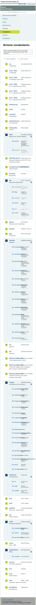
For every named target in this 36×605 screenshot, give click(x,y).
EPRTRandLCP (14, 158)
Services (4, 35)
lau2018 (12, 508)
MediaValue (17, 429)
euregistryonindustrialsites (15, 167)
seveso (11, 562)
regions (16, 533)
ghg (10, 233)
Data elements (6, 25)
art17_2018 (13, 98)
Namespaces (6, 38)
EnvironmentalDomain (17, 407)
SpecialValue (17, 455)
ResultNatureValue (17, 442)
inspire (11, 382)
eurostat (12, 173)
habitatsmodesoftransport (17, 324)
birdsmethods (17, 261)
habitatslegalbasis (17, 299)
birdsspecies (17, 279)
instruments (17, 338)
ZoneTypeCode (17, 469)
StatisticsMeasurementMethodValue (17, 459)
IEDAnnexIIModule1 (15, 358)
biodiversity (13, 104)
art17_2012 (13, 91)
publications (13, 550)
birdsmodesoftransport (17, 270)
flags (15, 192)
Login (21, 4)
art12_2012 (13, 71)
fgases (11, 222)
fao (10, 180)
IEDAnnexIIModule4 (15, 374)
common (12, 114)
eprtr (11, 134)
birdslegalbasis (17, 247)
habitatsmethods (17, 314)
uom (10, 574)
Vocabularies (6, 32)
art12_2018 (13, 77)
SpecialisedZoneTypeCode (17, 451)
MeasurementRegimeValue (17, 422)
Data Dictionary (15, 12)
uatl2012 (16, 490)
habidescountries (17, 292)
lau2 (10, 503)
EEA (10, 2)
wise (10, 580)
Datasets (5, 18)
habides (12, 240)
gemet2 (11, 229)
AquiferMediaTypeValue (17, 389)
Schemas (5, 28)
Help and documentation (9, 15)
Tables (4, 22)
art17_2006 (13, 84)
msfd (11, 521)
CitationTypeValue (17, 395)
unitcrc (16, 213)
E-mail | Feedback (7, 599)
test (10, 569)
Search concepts (24, 58)
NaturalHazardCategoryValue (17, 433)
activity (16, 141)
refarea (16, 203)
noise (11, 543)
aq (10, 64)
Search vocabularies (11, 58)
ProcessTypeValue (17, 437)
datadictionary (14, 121)
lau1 (10, 498)
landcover (12, 475)
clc (15, 481)
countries (17, 556)
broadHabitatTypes (17, 528)
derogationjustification (17, 285)
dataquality (13, 128)
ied (10, 351)
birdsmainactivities (17, 254)
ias (10, 345)
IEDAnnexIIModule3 (15, 365)
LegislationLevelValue (17, 417)
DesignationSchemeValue (17, 401)
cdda (11, 109)
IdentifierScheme (17, 413)
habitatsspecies (17, 332)
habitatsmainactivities (17, 307)
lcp (10, 515)
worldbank (13, 587)
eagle (16, 486)
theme (16, 464)
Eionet (9, 12)
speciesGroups (17, 537)
